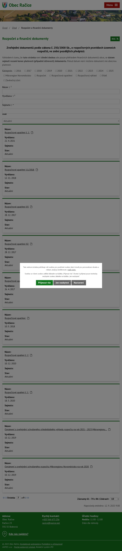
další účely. (72, 270)
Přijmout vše (44, 282)
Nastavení (79, 282)
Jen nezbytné (62, 282)
